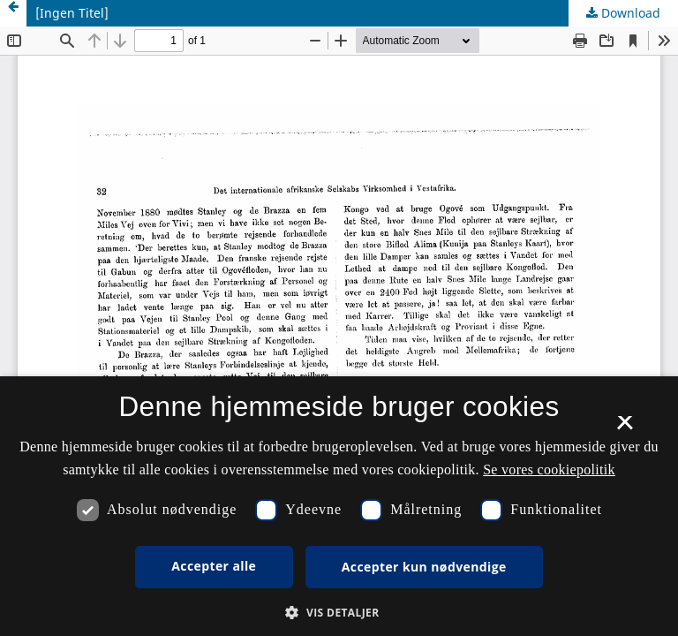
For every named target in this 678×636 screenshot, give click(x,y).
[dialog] (339, 506)
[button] (338, 613)
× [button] (624, 428)
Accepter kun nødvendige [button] (424, 566)
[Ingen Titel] (72, 12)
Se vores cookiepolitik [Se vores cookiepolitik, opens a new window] (549, 469)
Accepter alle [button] (213, 565)
